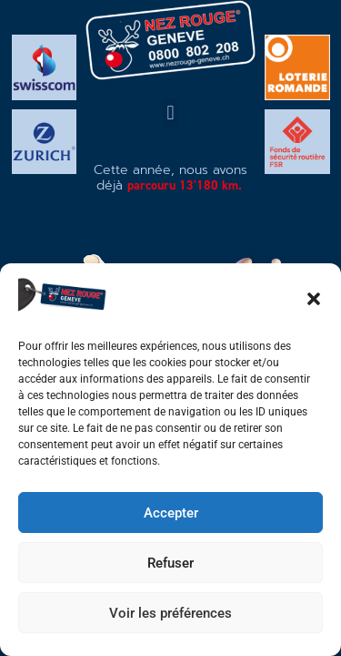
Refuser (170, 563)
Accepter (171, 513)
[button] (314, 299)
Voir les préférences (170, 613)
